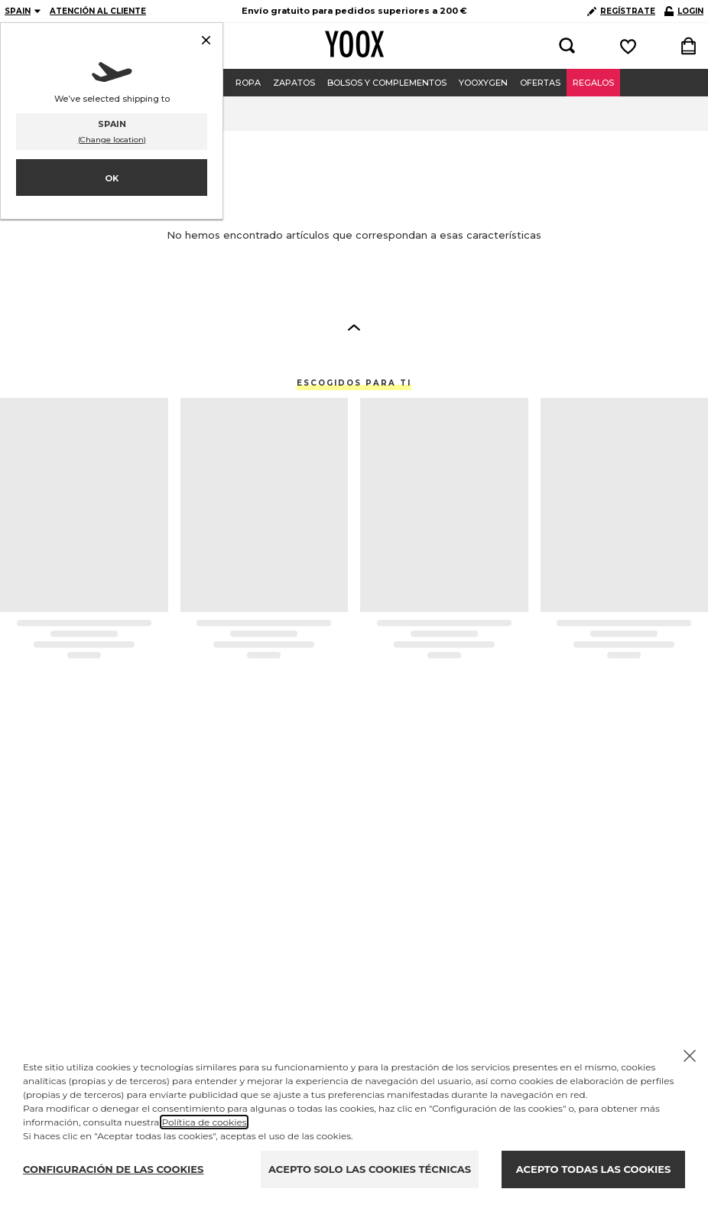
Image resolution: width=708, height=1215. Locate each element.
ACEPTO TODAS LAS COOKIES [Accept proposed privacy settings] (593, 1169)
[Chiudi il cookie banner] (690, 1056)
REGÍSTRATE (621, 11)
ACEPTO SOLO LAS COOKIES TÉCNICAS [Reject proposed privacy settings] (369, 1169)
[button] (354, 326)
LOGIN (683, 11)
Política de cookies (203, 1122)
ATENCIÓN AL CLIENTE (98, 11)
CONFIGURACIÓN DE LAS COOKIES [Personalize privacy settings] (113, 1169)
